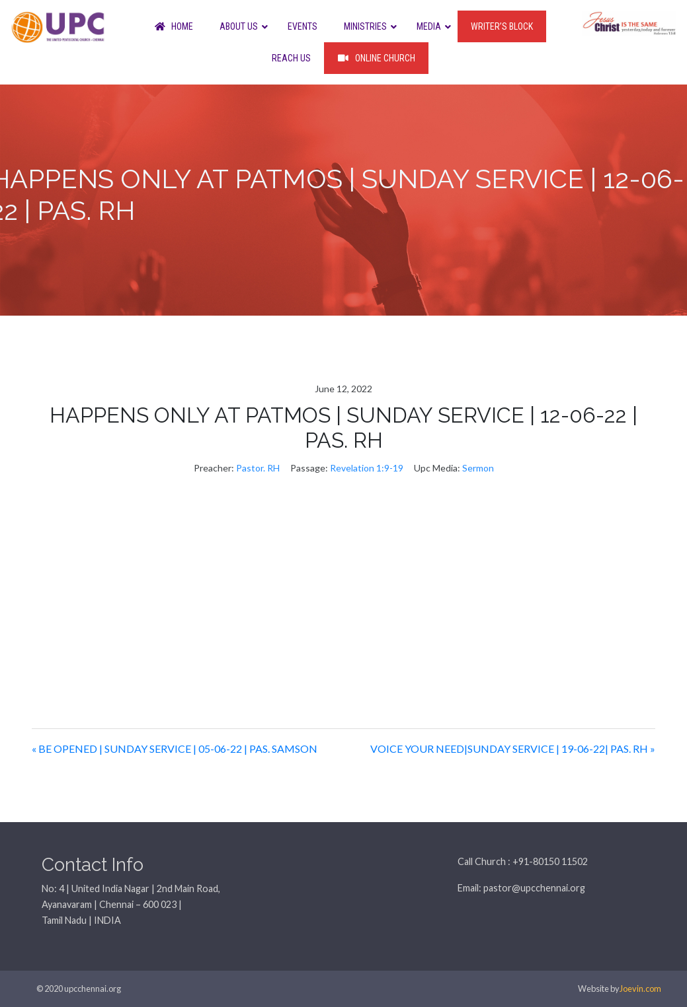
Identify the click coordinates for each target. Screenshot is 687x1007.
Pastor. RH (258, 467)
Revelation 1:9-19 (366, 467)
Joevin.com (640, 988)
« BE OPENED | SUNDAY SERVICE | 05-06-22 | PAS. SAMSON (174, 748)
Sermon (478, 467)
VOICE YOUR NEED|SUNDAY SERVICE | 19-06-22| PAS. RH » (512, 748)
